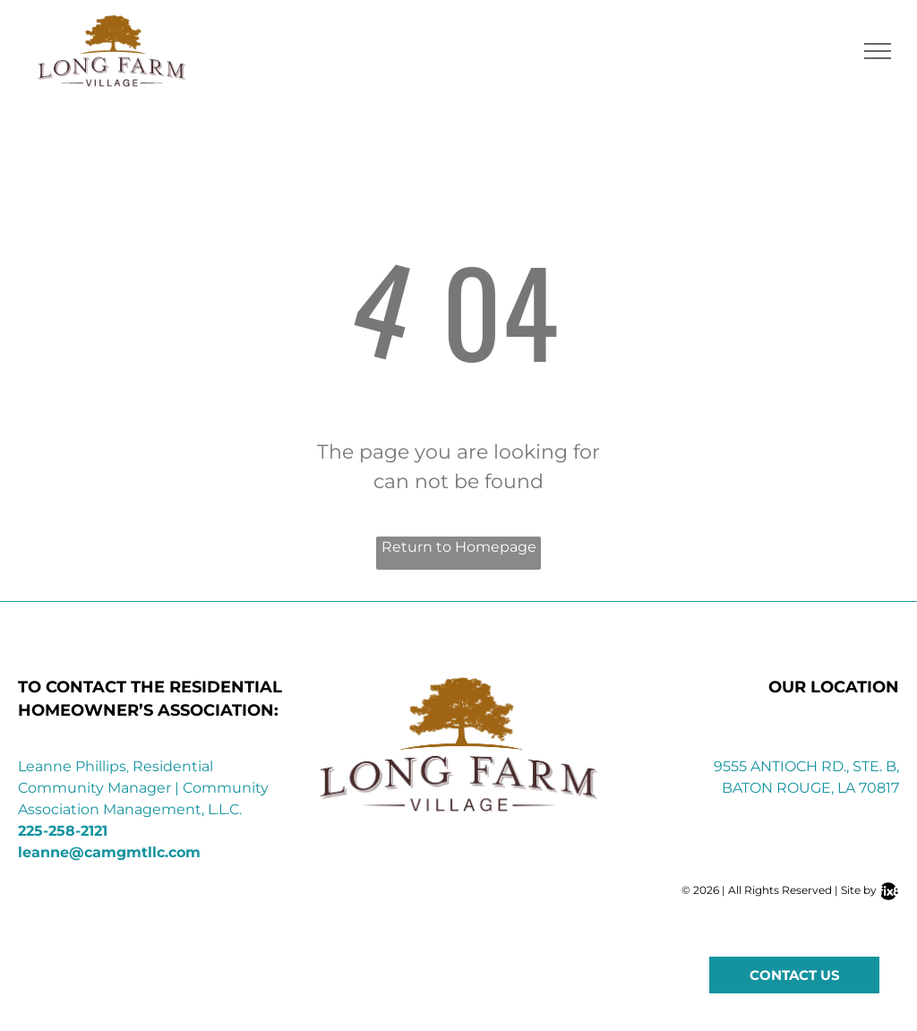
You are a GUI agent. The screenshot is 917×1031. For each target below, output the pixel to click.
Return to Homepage (458, 546)
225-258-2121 (62, 830)
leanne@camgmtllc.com (109, 852)
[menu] (877, 51)
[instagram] (779, 937)
